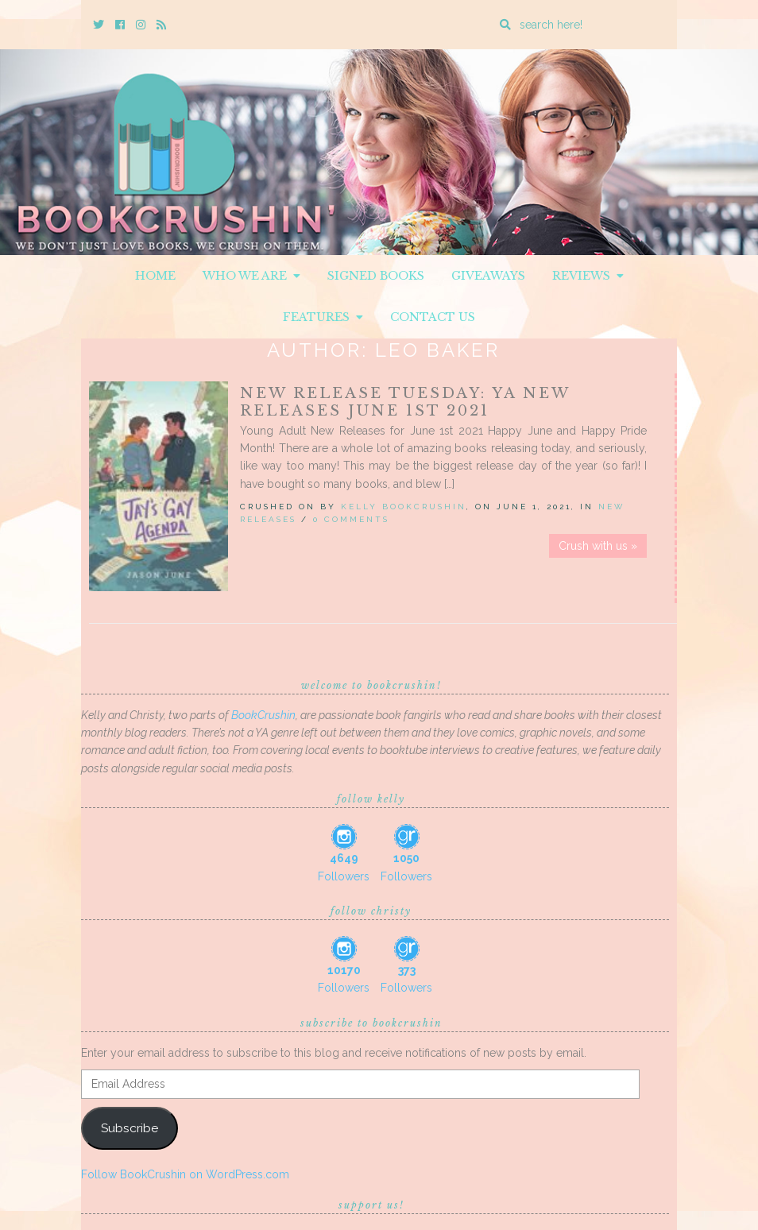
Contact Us (432, 317)
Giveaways (488, 276)
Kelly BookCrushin (403, 506)
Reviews (588, 276)
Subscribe (129, 1127)
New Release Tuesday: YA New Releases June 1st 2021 (405, 402)
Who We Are (251, 276)
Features (323, 317)
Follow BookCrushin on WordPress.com (185, 1174)
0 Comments (351, 519)
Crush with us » (598, 546)
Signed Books (375, 276)
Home (155, 276)
